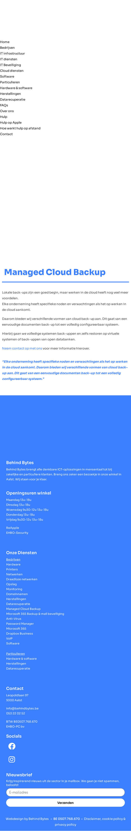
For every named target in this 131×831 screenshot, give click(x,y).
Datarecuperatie (12, 99)
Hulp (3, 117)
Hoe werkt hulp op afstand (20, 128)
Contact (6, 134)
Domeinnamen (17, 594)
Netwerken (14, 574)
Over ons (7, 111)
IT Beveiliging (10, 65)
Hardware (13, 564)
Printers (12, 569)
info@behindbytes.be (22, 708)
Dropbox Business (19, 633)
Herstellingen (10, 94)
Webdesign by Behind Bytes (27, 819)
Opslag (11, 584)
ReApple (12, 528)
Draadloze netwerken (21, 579)
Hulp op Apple (11, 122)
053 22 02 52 (15, 713)
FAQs (4, 105)
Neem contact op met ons (22, 348)
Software (7, 76)
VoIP (9, 638)
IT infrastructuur (12, 53)
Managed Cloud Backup (23, 609)
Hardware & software (16, 88)
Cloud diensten (12, 71)
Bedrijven (7, 48)
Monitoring (14, 589)
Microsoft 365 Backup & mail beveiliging (35, 614)
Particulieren (10, 82)
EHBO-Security (17, 533)
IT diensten (8, 59)
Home (4, 42)
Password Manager (20, 624)
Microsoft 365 (16, 628)
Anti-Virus (13, 619)
